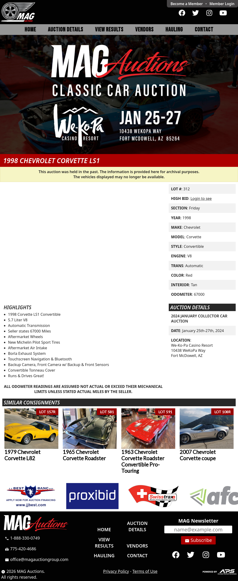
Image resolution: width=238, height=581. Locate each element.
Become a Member (187, 3)
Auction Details (65, 29)
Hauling (174, 29)
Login (222, 3)
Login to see (201, 198)
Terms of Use (145, 571)
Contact (204, 29)
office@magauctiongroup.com (36, 559)
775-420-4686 (20, 548)
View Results (109, 29)
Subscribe (198, 540)
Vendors (144, 29)
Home (30, 29)
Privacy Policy (116, 571)
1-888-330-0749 (22, 538)
